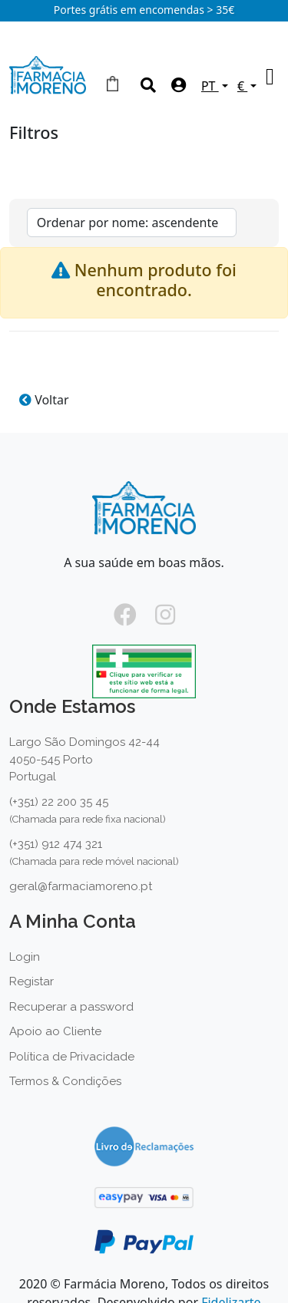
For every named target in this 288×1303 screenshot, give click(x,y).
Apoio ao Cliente (55, 1031)
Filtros (33, 134)
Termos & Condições (65, 1081)
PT (210, 86)
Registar (31, 981)
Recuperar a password (71, 1007)
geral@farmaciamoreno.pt (80, 886)
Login (24, 957)
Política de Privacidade (71, 1057)
